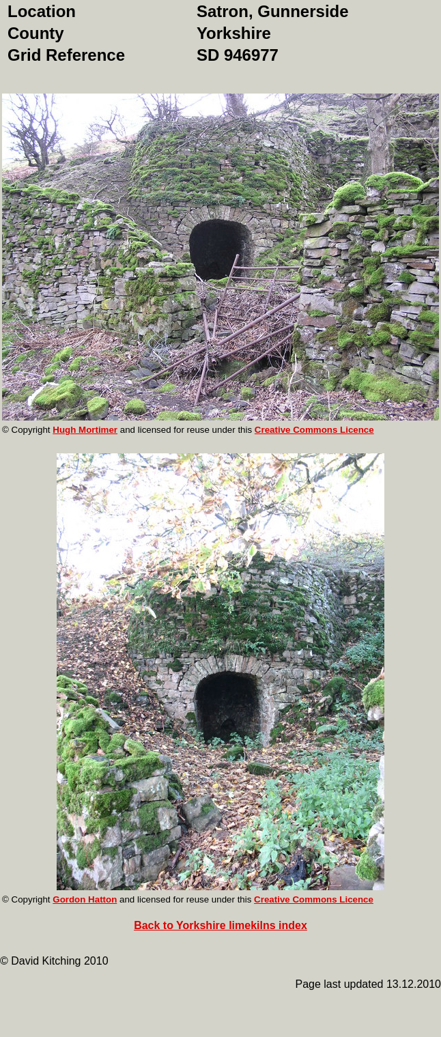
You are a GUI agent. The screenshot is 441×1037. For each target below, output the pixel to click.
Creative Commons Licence (314, 430)
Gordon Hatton (85, 899)
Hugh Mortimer (85, 430)
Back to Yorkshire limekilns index (220, 925)
